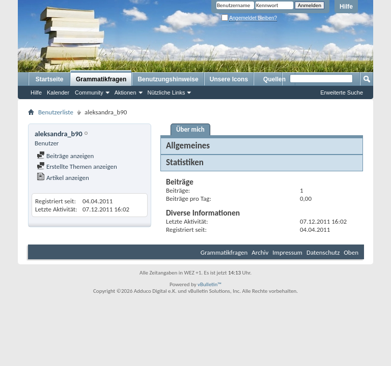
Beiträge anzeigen (65, 156)
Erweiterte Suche (341, 92)
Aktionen (125, 92)
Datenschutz (323, 252)
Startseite (50, 79)
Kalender (58, 92)
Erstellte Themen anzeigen (77, 166)
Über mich (190, 129)
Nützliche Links (166, 92)
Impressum (287, 252)
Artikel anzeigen (63, 177)
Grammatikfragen (101, 79)
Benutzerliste (55, 112)
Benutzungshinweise (167, 79)
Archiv (260, 252)
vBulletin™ (209, 284)
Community (89, 92)
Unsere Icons (229, 79)
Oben (351, 252)
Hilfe (346, 6)
